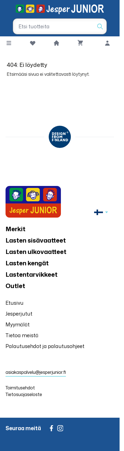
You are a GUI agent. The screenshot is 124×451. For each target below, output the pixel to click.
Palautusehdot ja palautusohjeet (45, 346)
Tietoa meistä (22, 335)
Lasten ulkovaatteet (36, 251)
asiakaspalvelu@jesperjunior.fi (36, 372)
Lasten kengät (27, 263)
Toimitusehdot (20, 388)
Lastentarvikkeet (32, 274)
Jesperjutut (19, 313)
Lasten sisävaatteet (36, 240)
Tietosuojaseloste (24, 394)
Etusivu (15, 302)
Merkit (15, 229)
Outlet (15, 285)
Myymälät (18, 324)
